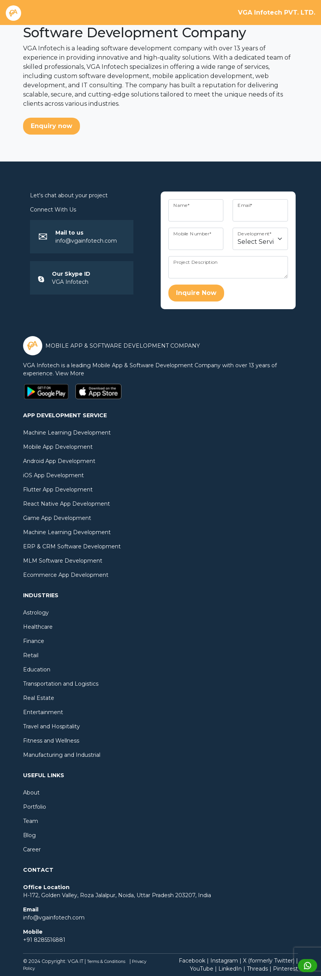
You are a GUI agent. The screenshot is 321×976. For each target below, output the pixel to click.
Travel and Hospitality (51, 726)
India (204, 895)
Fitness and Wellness (51, 740)
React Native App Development (66, 503)
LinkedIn (230, 968)
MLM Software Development (62, 560)
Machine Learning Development (67, 432)
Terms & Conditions (106, 961)
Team (30, 821)
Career (32, 849)
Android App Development (59, 461)
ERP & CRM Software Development (72, 546)
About (31, 792)
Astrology (36, 612)
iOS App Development (53, 475)
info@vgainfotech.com (86, 240)
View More (71, 373)
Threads (257, 968)
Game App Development (57, 518)
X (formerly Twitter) (268, 960)
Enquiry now (51, 126)
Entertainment (43, 712)
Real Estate (38, 698)
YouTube (201, 968)
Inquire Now (196, 292)
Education (36, 669)
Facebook (192, 960)
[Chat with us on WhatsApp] (307, 965)
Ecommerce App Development (65, 574)
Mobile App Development (58, 446)
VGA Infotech (70, 281)
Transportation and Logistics (60, 683)
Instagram (224, 960)
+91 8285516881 (44, 939)
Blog (29, 835)
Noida (126, 895)
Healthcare (38, 626)
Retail (30, 655)
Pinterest (285, 968)
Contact (38, 869)
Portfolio (34, 806)
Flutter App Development (58, 489)
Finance (33, 641)
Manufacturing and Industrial (61, 754)
